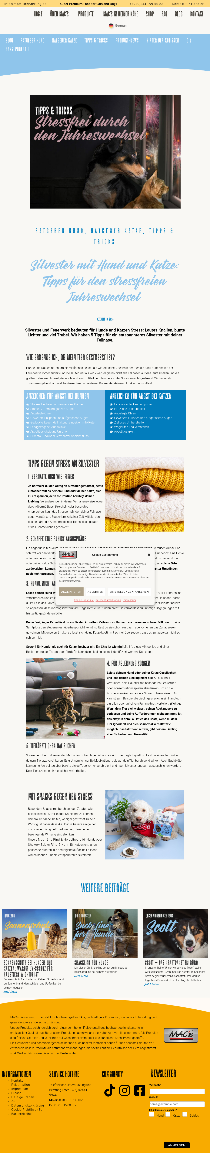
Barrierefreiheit (22, 1114)
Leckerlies (168, 683)
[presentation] (178, 1130)
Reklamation (20, 1085)
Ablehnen (95, 591)
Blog (179, 13)
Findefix (71, 652)
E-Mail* (153, 1097)
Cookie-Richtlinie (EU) (27, 1109)
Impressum (129, 600)
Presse (16, 1093)
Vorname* (155, 1084)
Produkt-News (127, 40)
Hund (160, 1115)
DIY (189, 40)
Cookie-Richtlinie (84, 600)
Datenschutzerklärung (108, 600)
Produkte (87, 13)
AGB (14, 1101)
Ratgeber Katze (64, 40)
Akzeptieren (71, 591)
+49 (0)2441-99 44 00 (146, 4)
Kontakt (196, 13)
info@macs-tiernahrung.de (25, 4)
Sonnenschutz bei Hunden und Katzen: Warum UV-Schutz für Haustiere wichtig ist (28, 968)
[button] (149, 555)
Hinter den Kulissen (162, 40)
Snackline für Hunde (91, 963)
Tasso (53, 652)
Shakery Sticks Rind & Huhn (48, 844)
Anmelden (176, 1145)
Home (38, 13)
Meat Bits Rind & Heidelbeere (60, 839)
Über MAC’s (60, 13)
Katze (177, 1115)
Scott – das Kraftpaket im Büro (171, 963)
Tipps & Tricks (96, 40)
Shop (150, 13)
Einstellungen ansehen (129, 591)
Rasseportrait (17, 49)
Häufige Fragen (22, 1097)
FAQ (164, 13)
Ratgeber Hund (33, 40)
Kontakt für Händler (188, 4)
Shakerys (64, 632)
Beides (194, 1115)
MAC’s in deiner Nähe (120, 13)
